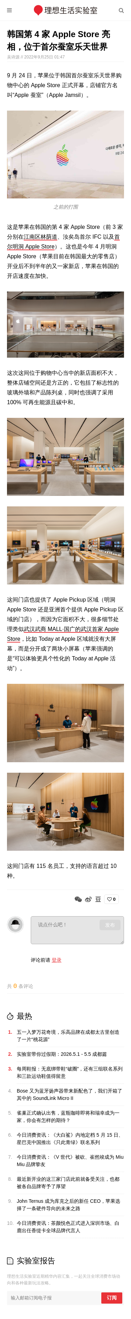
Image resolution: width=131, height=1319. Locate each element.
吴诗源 (14, 57)
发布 (110, 925)
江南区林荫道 (40, 237)
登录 (56, 960)
